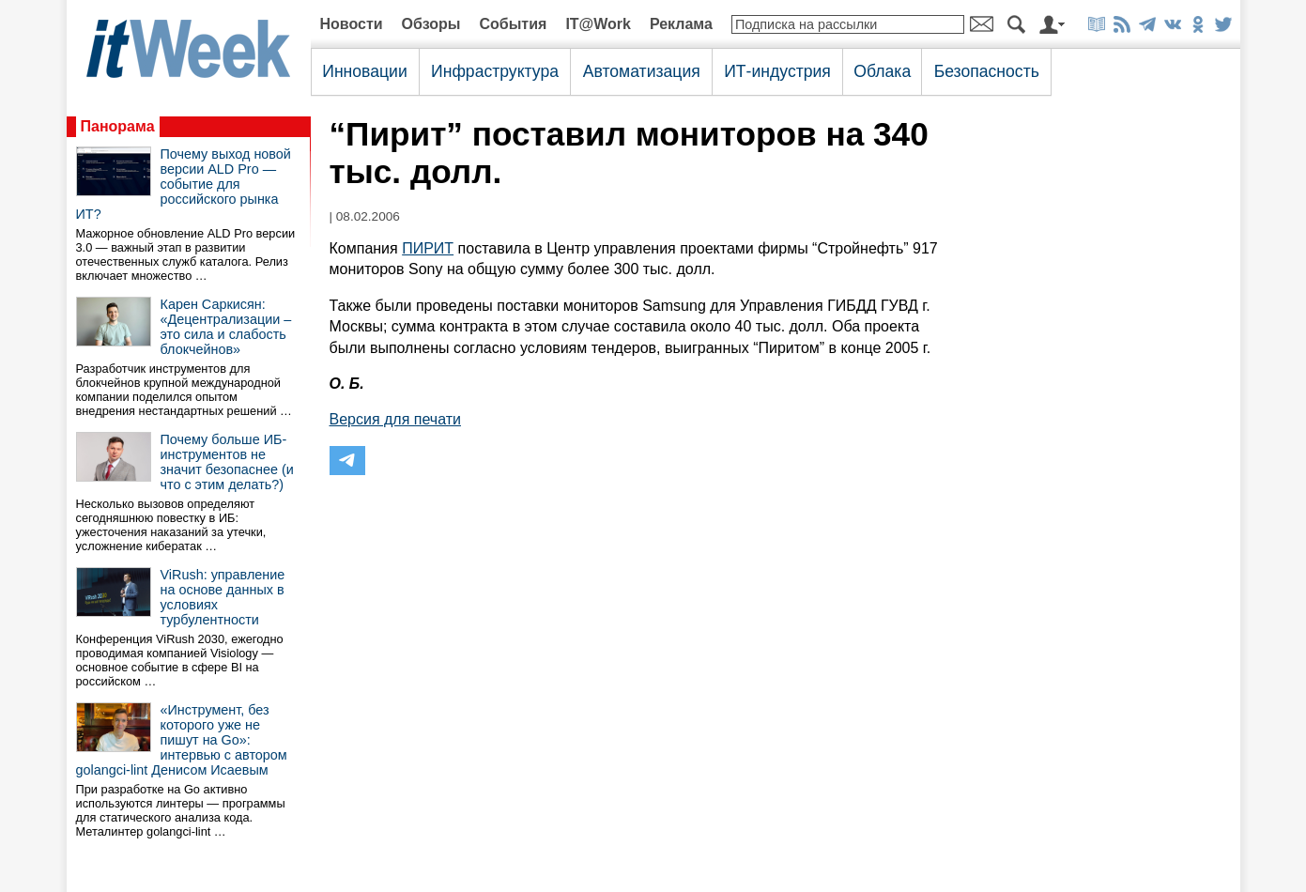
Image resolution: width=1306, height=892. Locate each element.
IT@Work (598, 24)
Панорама (118, 126)
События (512, 24)
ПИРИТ (427, 248)
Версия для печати (395, 419)
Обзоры (431, 24)
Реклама (681, 24)
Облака (882, 71)
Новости (351, 24)
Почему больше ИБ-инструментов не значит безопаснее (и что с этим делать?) (227, 462)
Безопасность (986, 71)
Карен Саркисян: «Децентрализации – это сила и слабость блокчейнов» (226, 327)
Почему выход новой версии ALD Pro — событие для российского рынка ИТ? (183, 184)
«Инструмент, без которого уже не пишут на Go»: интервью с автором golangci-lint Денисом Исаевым (181, 739)
